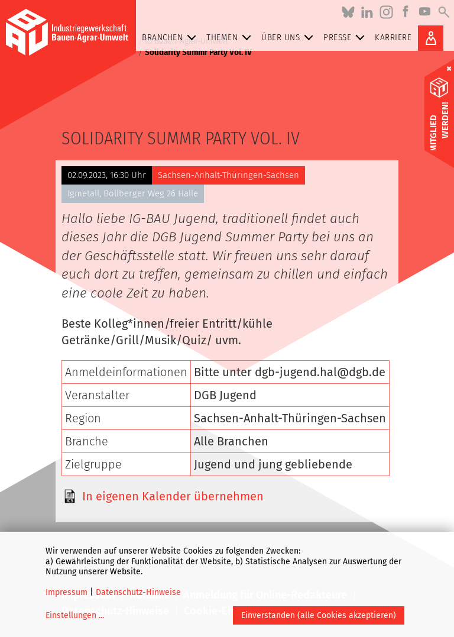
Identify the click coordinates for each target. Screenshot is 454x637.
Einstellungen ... (75, 615)
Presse (346, 37)
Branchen (171, 37)
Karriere (393, 37)
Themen (230, 37)
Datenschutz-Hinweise (138, 592)
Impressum (66, 592)
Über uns (289, 37)
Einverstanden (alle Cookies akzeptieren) (318, 615)
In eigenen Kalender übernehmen (173, 496)
